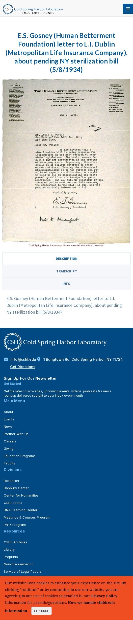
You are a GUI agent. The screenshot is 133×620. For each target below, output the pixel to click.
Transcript (66, 271)
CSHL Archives (15, 542)
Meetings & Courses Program (27, 517)
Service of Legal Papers (23, 571)
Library (9, 549)
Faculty (9, 463)
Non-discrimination (19, 564)
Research (11, 481)
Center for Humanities (21, 495)
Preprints (11, 557)
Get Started (13, 384)
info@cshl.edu (20, 359)
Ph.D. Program (15, 525)
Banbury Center (16, 488)
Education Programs (20, 456)
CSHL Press (13, 503)
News (8, 426)
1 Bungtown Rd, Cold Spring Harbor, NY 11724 (80, 359)
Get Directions (22, 367)
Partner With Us (16, 434)
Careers (10, 441)
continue (41, 611)
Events (9, 419)
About (8, 412)
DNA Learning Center (20, 510)
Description (66, 258)
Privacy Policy (104, 595)
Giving (9, 448)
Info (66, 283)
